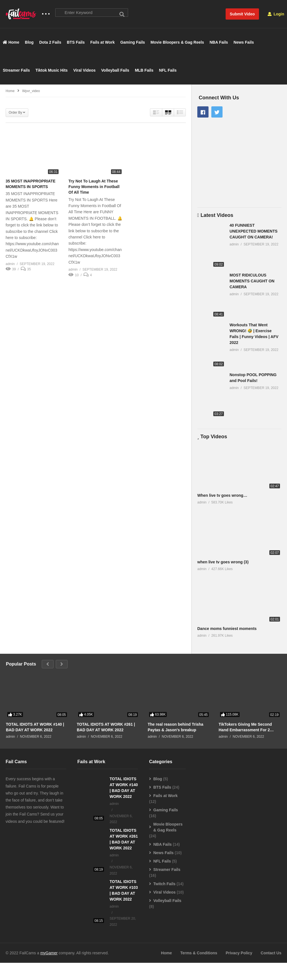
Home (11, 42)
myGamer (48, 953)
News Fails (243, 42)
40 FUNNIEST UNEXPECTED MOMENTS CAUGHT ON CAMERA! (253, 231)
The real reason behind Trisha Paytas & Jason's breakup (175, 727)
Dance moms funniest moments (227, 629)
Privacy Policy (239, 953)
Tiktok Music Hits (52, 70)
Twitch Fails (164, 884)
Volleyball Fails (115, 70)
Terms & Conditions (198, 953)
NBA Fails (219, 42)
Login (276, 14)
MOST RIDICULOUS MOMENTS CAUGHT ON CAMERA (252, 281)
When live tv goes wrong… (222, 495)
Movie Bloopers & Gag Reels (177, 42)
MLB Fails (144, 70)
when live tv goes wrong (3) (223, 562)
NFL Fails (168, 70)
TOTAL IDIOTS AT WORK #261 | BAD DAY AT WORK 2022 (106, 727)
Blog (29, 42)
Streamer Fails (16, 70)
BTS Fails (76, 42)
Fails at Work (102, 42)
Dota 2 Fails (50, 42)
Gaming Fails (132, 42)
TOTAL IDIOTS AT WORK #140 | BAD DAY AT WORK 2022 (35, 727)
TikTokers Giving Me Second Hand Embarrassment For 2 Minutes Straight (245, 727)
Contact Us (271, 953)
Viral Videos (84, 70)
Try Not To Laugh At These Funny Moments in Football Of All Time (93, 187)
